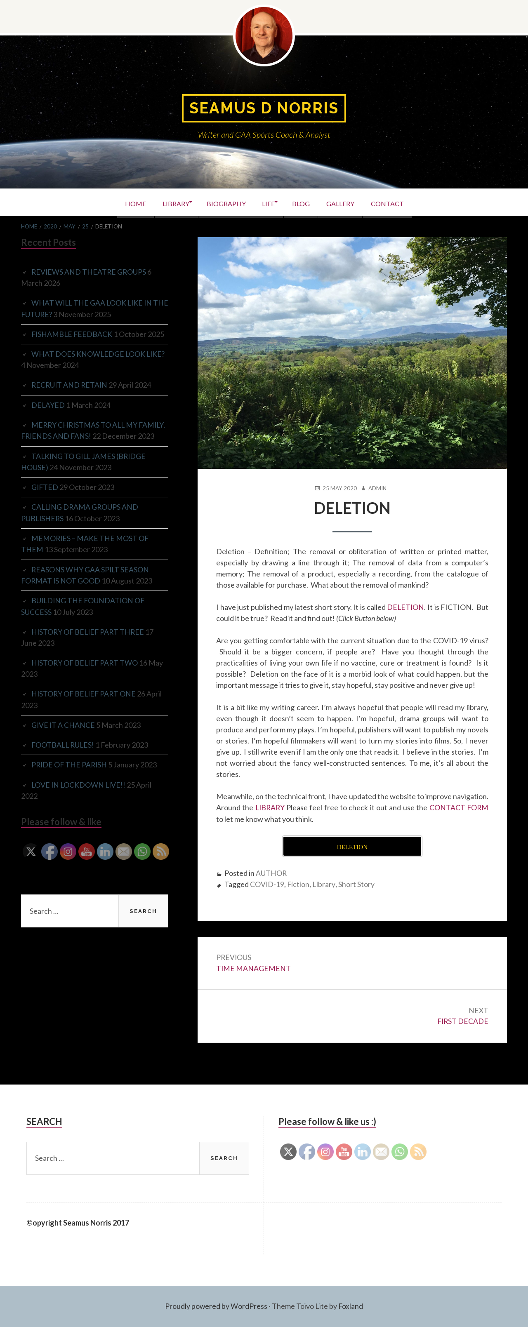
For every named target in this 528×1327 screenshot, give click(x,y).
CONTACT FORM (458, 807)
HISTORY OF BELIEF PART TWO (86, 671)
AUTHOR (271, 872)
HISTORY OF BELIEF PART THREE (89, 640)
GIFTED (45, 496)
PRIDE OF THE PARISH (70, 772)
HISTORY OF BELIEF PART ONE (85, 702)
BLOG (305, 203)
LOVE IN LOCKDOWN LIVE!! (79, 792)
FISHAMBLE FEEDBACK (72, 333)
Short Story (357, 883)
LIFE (268, 203)
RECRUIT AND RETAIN (70, 384)
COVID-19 (267, 883)
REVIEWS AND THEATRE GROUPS (89, 271)
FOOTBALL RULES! (63, 753)
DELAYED (48, 404)
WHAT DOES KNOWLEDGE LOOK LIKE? (99, 353)
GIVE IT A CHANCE (63, 733)
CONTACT (400, 203)
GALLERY (349, 203)
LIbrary (325, 883)
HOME (121, 203)
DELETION (405, 606)
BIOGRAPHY (221, 203)
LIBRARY (166, 203)
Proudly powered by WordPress (216, 1306)
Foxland (350, 1306)
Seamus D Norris (264, 108)
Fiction (299, 883)
